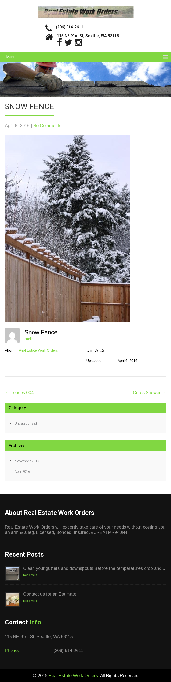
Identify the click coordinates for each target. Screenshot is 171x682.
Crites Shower (149, 392)
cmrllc (28, 339)
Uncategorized (26, 423)
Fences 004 (19, 392)
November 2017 (27, 461)
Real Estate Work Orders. (74, 675)
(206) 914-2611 (69, 27)
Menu (10, 57)
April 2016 (22, 472)
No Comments (47, 125)
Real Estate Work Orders (38, 350)
